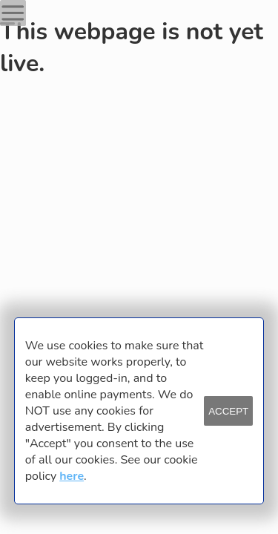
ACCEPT (228, 411)
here (71, 476)
